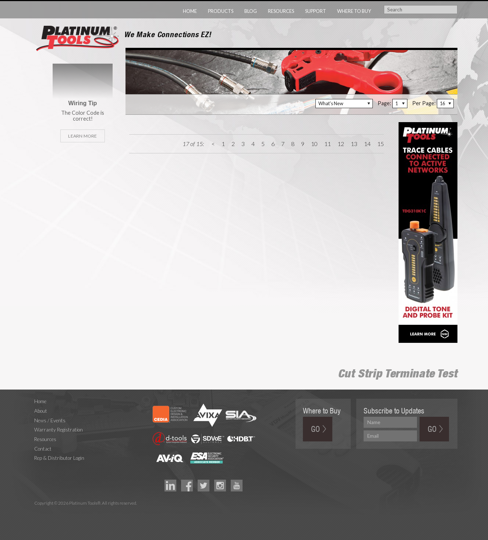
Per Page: (424, 103)
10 (314, 143)
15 (380, 143)
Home (190, 11)
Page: (384, 103)
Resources (281, 11)
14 (367, 143)
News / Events (50, 420)
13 (354, 143)
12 (340, 143)
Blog (250, 11)
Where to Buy (354, 11)
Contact (43, 449)
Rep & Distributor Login (59, 458)
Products (220, 11)
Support (315, 11)
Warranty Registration (58, 430)
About (40, 411)
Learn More (82, 136)
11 (327, 143)
